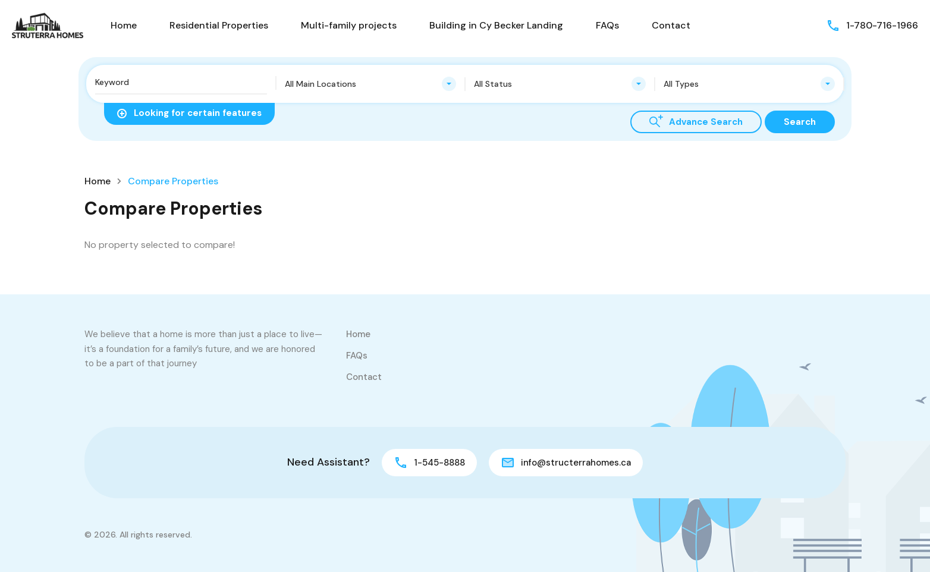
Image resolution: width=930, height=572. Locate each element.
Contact (671, 25)
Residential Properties (218, 25)
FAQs (607, 25)
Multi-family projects (349, 25)
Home (124, 25)
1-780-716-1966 (882, 25)
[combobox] (371, 84)
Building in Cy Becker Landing (496, 25)
